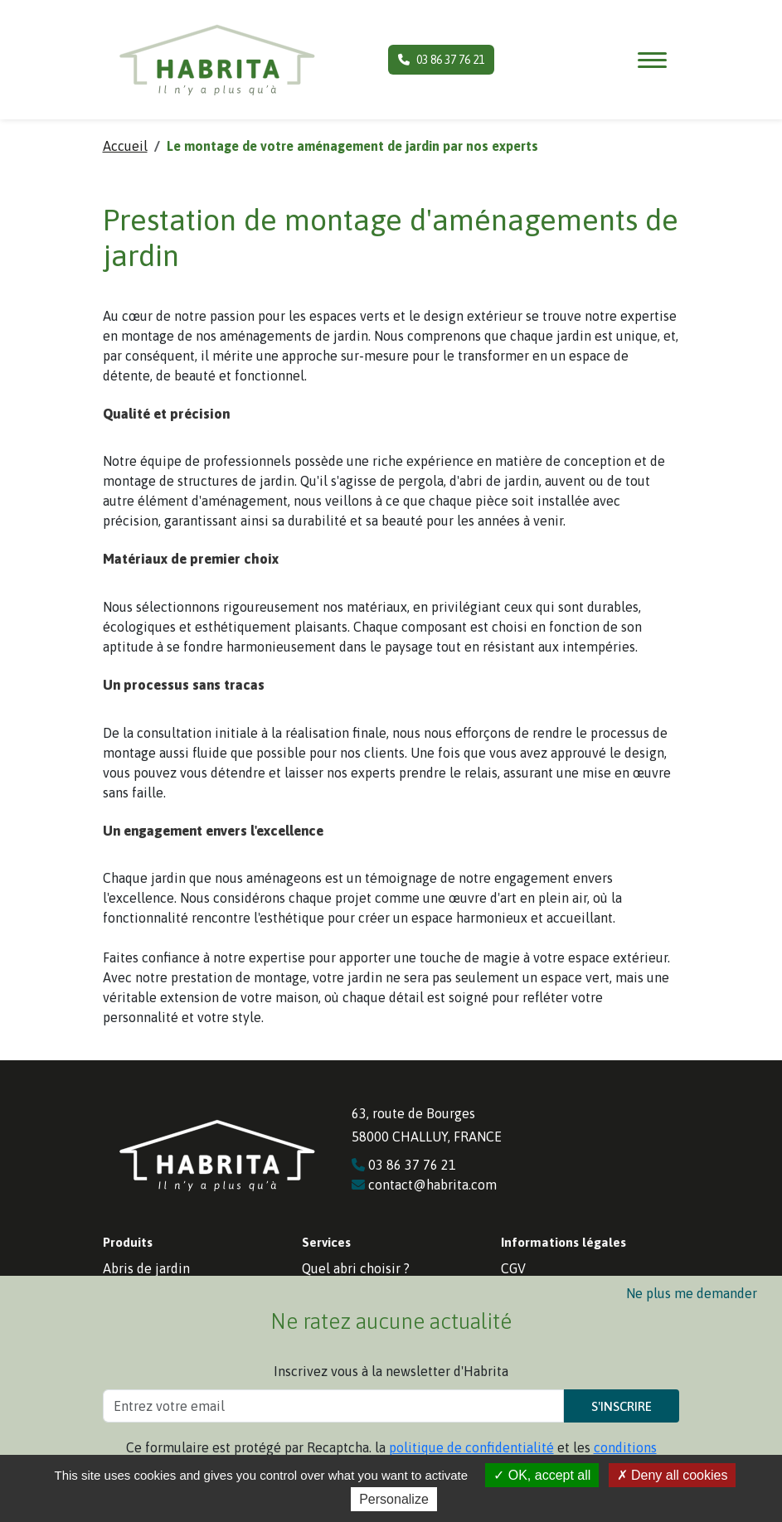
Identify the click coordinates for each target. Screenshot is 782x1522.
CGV (513, 1268)
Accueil (125, 145)
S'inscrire (621, 1406)
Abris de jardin (146, 1268)
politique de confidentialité (471, 1447)
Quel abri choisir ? (356, 1268)
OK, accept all (541, 1475)
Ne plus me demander (691, 1293)
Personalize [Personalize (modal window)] (394, 1499)
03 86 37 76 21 (441, 59)
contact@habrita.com (424, 1184)
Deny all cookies (672, 1475)
